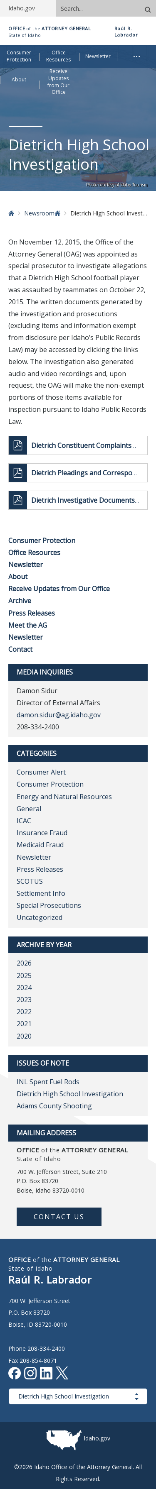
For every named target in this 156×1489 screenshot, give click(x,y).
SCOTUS (30, 881)
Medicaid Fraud (40, 844)
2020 (24, 1036)
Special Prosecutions (49, 905)
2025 (24, 975)
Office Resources (34, 552)
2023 (24, 999)
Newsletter (25, 564)
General (29, 808)
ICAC (24, 820)
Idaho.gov (97, 1438)
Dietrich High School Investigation (70, 1093)
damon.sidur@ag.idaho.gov (59, 714)
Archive (19, 600)
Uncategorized (39, 917)
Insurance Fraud (42, 832)
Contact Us (59, 1216)
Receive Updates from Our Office (59, 588)
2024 (24, 987)
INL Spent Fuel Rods (48, 1081)
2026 (24, 963)
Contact (20, 649)
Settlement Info (41, 893)
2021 (24, 1023)
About (17, 576)
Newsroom (39, 213)
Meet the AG (27, 625)
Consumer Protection (41, 540)
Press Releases (31, 613)
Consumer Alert (41, 772)
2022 (24, 1011)
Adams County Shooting (54, 1105)
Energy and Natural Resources (64, 796)
